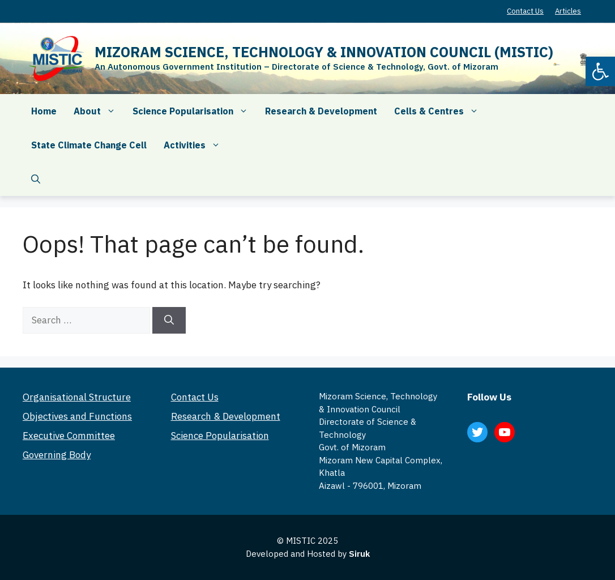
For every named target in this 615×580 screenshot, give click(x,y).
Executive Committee (69, 435)
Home (44, 111)
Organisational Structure (77, 397)
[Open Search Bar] (36, 179)
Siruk (359, 553)
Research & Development (321, 111)
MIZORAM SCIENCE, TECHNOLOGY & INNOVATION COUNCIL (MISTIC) (324, 51)
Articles (568, 11)
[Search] (169, 320)
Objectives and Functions (77, 416)
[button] (600, 71)
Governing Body (57, 455)
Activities (196, 145)
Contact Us (525, 11)
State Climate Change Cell (89, 145)
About (99, 111)
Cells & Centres (440, 111)
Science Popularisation (195, 111)
